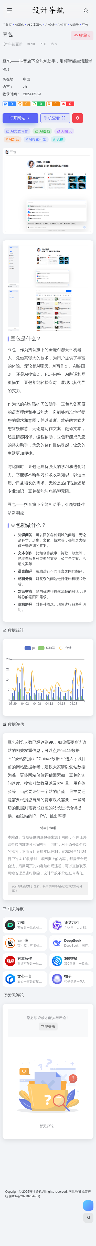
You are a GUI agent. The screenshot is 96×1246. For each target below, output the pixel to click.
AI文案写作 (34, 25)
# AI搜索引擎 (36, 139)
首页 (9, 25)
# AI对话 (12, 139)
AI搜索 (30, 374)
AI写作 (19, 25)
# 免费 (58, 139)
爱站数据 (23, 759)
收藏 (82, 35)
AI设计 (49, 25)
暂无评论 (16, 995)
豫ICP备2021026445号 (24, 1196)
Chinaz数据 (49, 759)
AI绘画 (62, 25)
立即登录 (48, 1026)
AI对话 (30, 404)
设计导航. (35, 1191)
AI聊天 (74, 25)
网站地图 (75, 1191)
